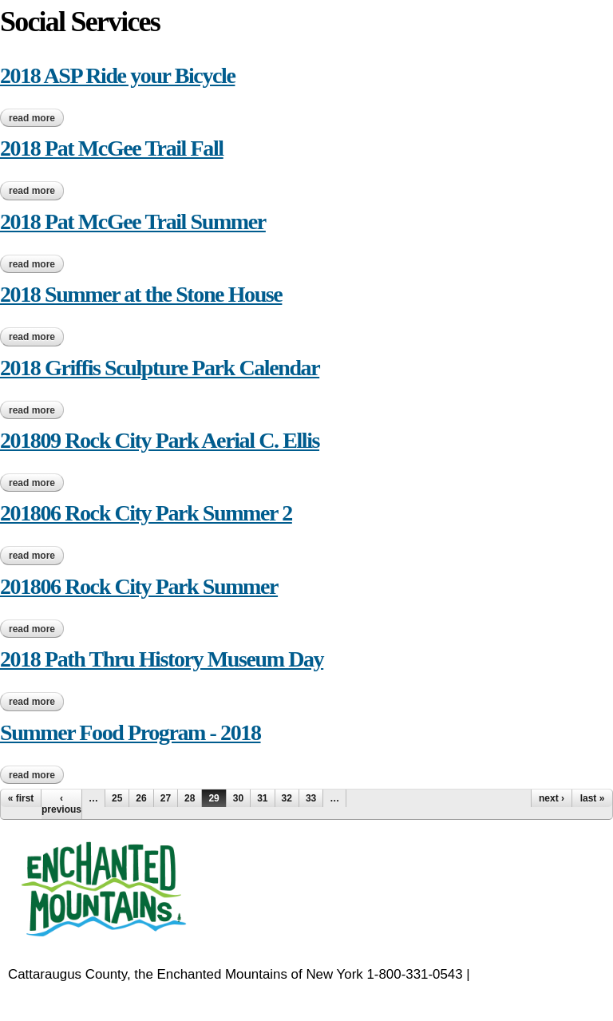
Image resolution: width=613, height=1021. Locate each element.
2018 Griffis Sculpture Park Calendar (159, 367)
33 (311, 798)
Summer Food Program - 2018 (130, 732)
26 (141, 798)
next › (551, 798)
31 (262, 798)
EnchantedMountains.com (86, 994)
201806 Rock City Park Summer (139, 586)
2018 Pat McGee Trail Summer (133, 221)
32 (287, 798)
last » (592, 798)
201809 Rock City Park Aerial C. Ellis (159, 440)
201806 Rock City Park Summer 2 (146, 513)
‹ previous (61, 804)
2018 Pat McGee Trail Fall (111, 148)
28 (189, 798)
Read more (36, 118)
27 (165, 798)
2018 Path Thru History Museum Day (161, 659)
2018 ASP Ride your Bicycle (117, 75)
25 (117, 798)
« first (21, 798)
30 (238, 798)
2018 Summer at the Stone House (141, 294)
